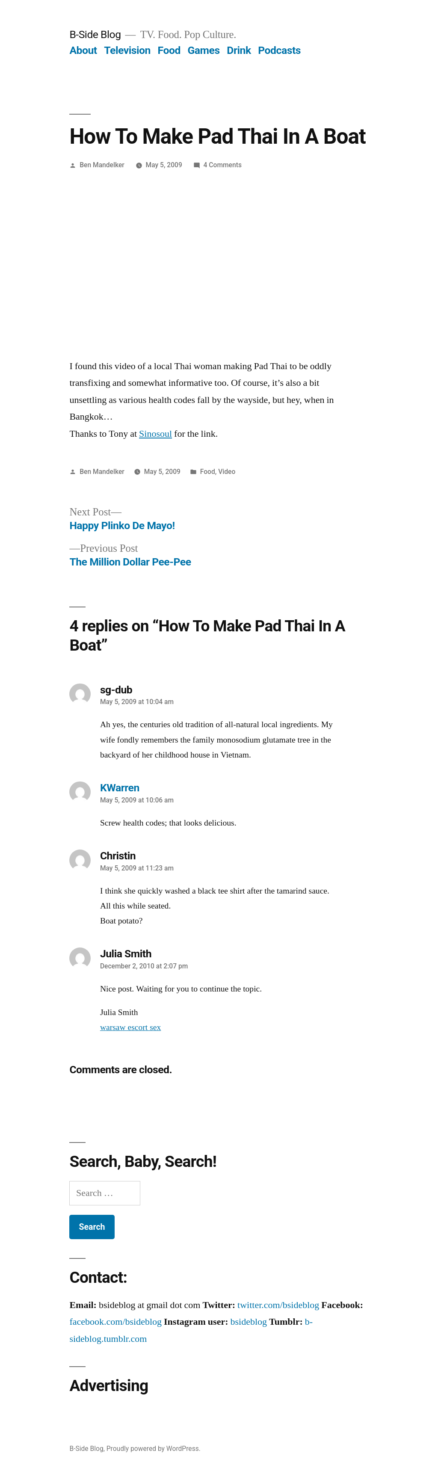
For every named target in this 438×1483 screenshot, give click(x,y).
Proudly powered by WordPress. (154, 1449)
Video (226, 472)
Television (127, 50)
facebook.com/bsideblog (115, 1322)
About (83, 50)
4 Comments (223, 165)
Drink (239, 50)
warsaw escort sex (130, 1027)
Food (169, 50)
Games (203, 50)
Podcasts (279, 50)
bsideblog (249, 1322)
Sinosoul (155, 434)
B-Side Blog (95, 34)
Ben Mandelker (102, 165)
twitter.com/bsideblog (278, 1305)
